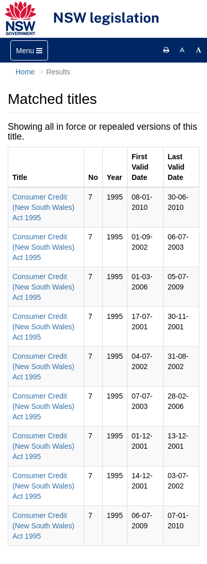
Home (25, 72)
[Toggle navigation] (29, 50)
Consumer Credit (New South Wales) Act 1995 (43, 207)
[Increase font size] (199, 50)
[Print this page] (166, 50)
